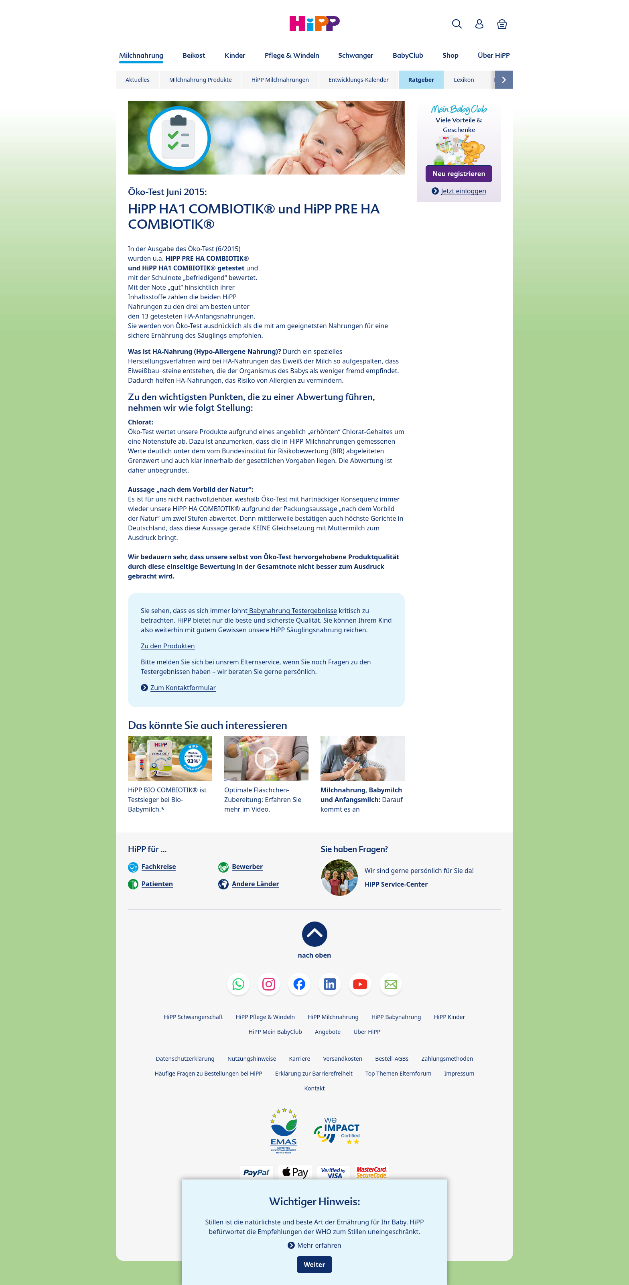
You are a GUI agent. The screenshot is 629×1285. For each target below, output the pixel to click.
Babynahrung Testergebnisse (292, 610)
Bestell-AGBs (391, 1058)
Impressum (459, 1073)
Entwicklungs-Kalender (359, 79)
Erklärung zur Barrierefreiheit (314, 1073)
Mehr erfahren (319, 1245)
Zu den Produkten (168, 645)
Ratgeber (421, 79)
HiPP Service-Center (396, 884)
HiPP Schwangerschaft (193, 1017)
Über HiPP (366, 1031)
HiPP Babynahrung (396, 1017)
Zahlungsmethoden (447, 1058)
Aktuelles (138, 79)
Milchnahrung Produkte (200, 79)
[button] (457, 23)
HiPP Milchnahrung (333, 1017)
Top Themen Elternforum (398, 1073)
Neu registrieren (458, 173)
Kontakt (314, 1088)
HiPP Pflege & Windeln (265, 1017)
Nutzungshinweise (251, 1058)
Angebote (328, 1031)
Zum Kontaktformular (183, 687)
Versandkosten (342, 1058)
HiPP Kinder (449, 1017)
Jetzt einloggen (463, 191)
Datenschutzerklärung (185, 1058)
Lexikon (464, 79)
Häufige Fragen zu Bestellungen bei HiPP (208, 1073)
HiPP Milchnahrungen (280, 79)
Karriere (299, 1058)
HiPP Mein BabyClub (275, 1031)
